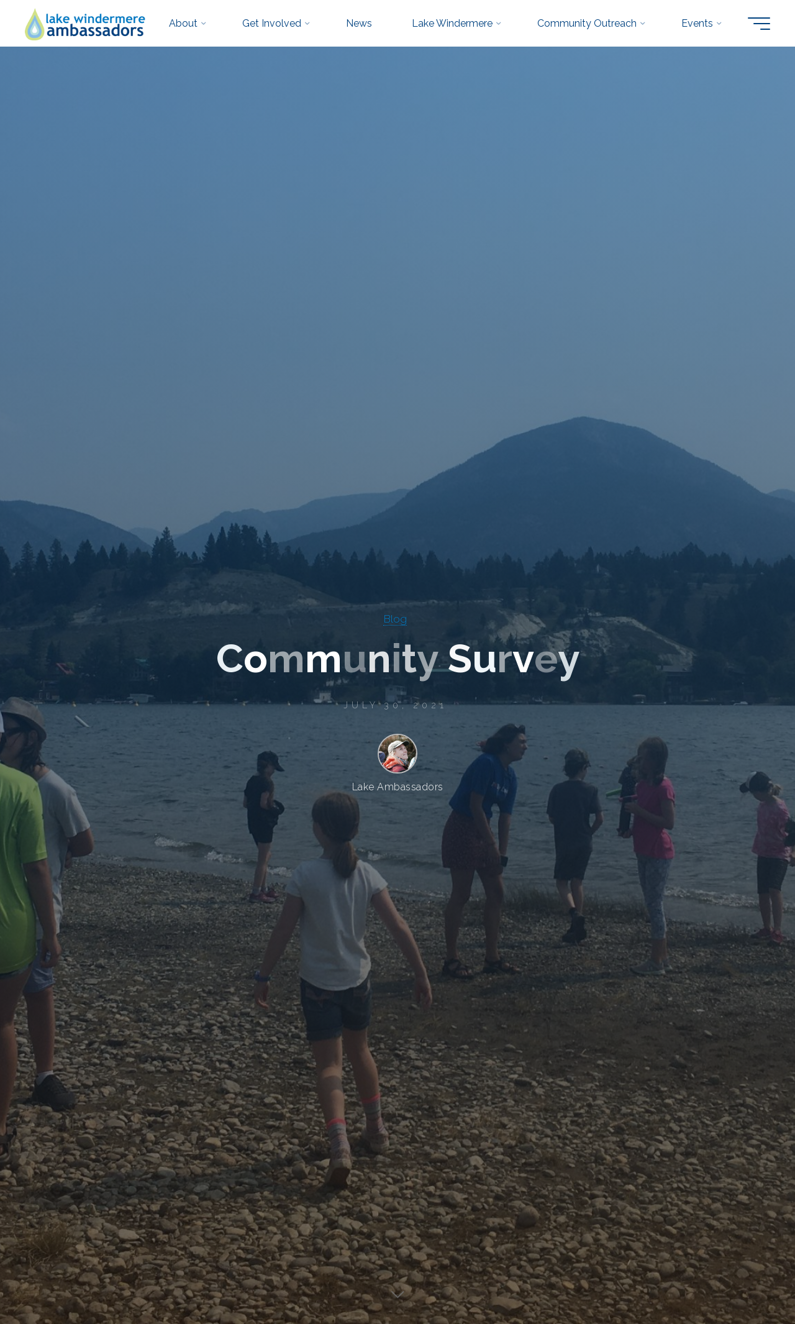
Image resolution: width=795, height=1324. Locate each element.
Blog (395, 618)
